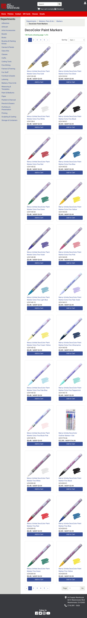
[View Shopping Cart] (45, 9)
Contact (18, 14)
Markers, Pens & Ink (9, 83)
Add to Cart (39, 82)
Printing (4, 113)
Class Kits (5, 51)
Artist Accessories (8, 30)
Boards (4, 34)
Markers (59, 21)
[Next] (48, 40)
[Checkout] (59, 9)
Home (3, 14)
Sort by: (64, 40)
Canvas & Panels (8, 47)
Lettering (5, 79)
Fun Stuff (5, 72)
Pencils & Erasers (8, 103)
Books (4, 38)
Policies (11, 14)
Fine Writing (6, 65)
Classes (35, 14)
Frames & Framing (8, 69)
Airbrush (5, 27)
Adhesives (5, 23)
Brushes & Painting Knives (9, 42)
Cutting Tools (6, 62)
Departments (31, 21)
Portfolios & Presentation (6, 108)
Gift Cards (26, 14)
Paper (4, 96)
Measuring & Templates (6, 88)
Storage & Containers (9, 120)
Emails (42, 14)
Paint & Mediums (8, 93)
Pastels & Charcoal (9, 100)
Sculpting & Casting (9, 117)
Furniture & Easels (8, 76)
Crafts (4, 58)
